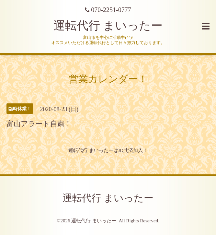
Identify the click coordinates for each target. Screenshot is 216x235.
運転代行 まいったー (108, 25)
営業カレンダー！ (108, 79)
